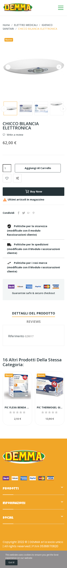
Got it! (11, 562)
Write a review (14, 135)
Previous (8, 67)
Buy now (33, 191)
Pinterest (33, 213)
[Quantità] (7, 168)
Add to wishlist (7, 178)
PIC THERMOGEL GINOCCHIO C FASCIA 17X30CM (49, 407)
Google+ (28, 213)
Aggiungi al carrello (38, 168)
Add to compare (17, 178)
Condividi (18, 213)
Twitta (23, 213)
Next (59, 67)
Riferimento (16, 336)
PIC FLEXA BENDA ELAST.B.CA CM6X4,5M (17, 407)
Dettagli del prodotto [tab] (33, 313)
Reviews (33, 321)
